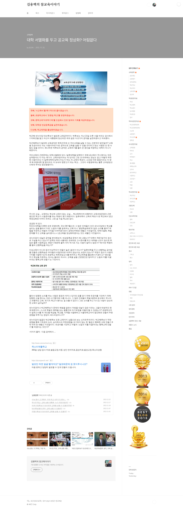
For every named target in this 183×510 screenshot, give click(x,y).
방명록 (78, 13)
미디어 (132, 274)
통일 (130, 329)
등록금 (132, 140)
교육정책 (35, 395)
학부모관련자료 (135, 121)
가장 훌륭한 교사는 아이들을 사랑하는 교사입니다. (47, 465)
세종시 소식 (132, 325)
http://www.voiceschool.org (42, 343)
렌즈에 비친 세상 (134, 243)
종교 (130, 251)
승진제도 (132, 76)
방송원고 (132, 239)
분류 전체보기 (134, 68)
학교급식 (132, 108)
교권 (131, 182)
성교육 (132, 94)
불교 (131, 258)
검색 (149, 5)
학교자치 (132, 88)
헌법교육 (132, 301)
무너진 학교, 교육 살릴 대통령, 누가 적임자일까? (50, 402)
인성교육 (132, 223)
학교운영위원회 (134, 125)
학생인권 (132, 114)
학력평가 (132, 157)
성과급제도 (133, 82)
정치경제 (131, 309)
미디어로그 (50, 13)
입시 (131, 117)
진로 (131, 226)
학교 (131, 160)
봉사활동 (132, 163)
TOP (154, 502)
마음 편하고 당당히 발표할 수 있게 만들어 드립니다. (54, 367)
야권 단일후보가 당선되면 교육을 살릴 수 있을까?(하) (52, 405)
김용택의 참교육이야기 (43, 4)
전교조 (132, 209)
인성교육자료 (133, 216)
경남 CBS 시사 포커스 (136, 236)
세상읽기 (132, 284)
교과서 (132, 169)
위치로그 (65, 13)
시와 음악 (132, 305)
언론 (131, 188)
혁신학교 (132, 85)
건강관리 (131, 313)
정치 (130, 261)
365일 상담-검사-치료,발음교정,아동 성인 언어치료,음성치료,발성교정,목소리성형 (67, 350)
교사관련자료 (133, 144)
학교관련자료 (134, 192)
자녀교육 (133, 137)
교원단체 (131, 206)
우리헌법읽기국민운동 (136, 295)
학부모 (132, 151)
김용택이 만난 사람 (135, 321)
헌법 (130, 291)
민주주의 (131, 317)
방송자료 (131, 230)
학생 (131, 102)
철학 (131, 219)
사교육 (132, 131)
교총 (131, 212)
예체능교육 (133, 166)
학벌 (131, 185)
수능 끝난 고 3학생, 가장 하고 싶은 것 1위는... (49, 399)
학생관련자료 (133, 98)
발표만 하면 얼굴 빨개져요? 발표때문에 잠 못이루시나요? (59, 364)
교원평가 (132, 79)
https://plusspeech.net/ (40, 360)
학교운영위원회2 (135, 128)
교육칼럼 (132, 148)
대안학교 (132, 202)
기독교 (132, 254)
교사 (131, 154)
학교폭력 (132, 105)
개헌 (131, 298)
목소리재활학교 (39, 347)
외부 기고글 (132, 288)
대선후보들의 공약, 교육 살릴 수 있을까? (47, 408)
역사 (131, 280)
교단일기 (132, 179)
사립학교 (132, 176)
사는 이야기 (133, 268)
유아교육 (133, 199)
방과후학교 (133, 172)
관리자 (90, 13)
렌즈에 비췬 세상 (134, 247)
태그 (37, 13)
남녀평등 (132, 111)
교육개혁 (133, 91)
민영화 (132, 271)
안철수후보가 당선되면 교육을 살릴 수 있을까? (49, 411)
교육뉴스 (132, 233)
